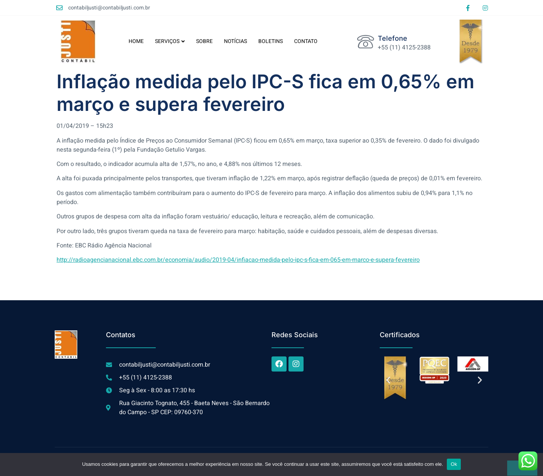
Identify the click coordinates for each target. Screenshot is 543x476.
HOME (136, 41)
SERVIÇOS (170, 41)
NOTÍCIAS (235, 41)
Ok (454, 464)
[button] (388, 379)
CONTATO (306, 41)
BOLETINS (270, 41)
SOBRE (204, 41)
